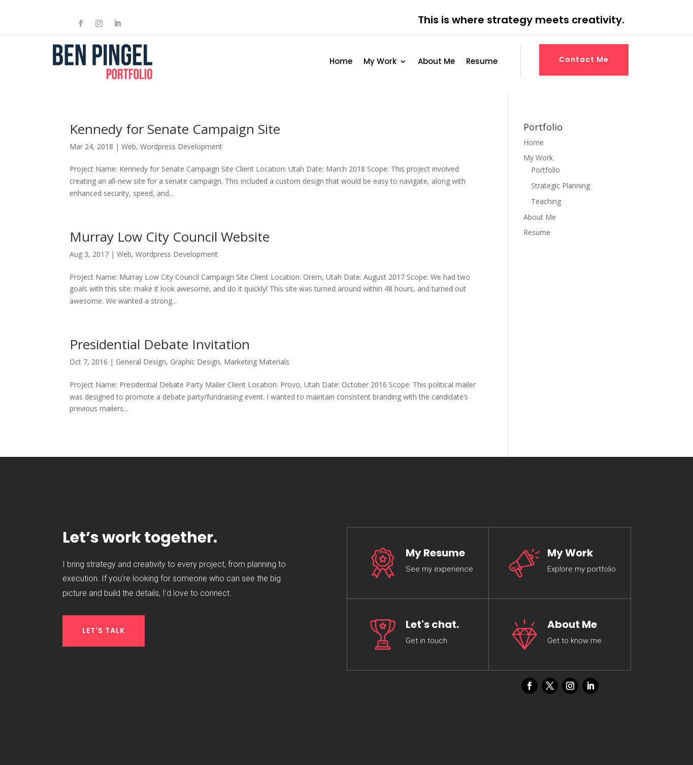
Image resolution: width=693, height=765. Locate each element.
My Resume (435, 553)
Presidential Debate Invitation (160, 344)
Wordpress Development (181, 146)
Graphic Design (195, 362)
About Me (436, 62)
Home (340, 62)
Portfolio (545, 170)
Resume (482, 62)
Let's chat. (432, 624)
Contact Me (584, 59)
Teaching (546, 201)
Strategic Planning (560, 185)
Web (128, 146)
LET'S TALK (103, 630)
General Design (141, 362)
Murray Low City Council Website (170, 236)
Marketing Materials (256, 362)
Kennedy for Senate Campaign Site (175, 129)
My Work (380, 62)
